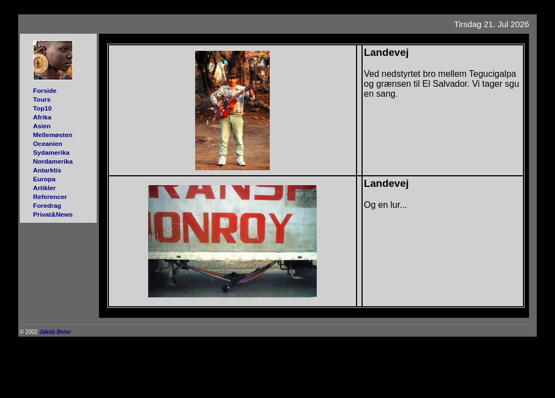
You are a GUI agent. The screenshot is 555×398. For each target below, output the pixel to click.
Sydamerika (51, 152)
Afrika (42, 117)
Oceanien (47, 143)
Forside (45, 90)
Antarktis (47, 170)
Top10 (42, 108)
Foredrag (47, 205)
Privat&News (53, 214)
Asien (42, 125)
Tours (42, 99)
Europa (44, 178)
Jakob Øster (55, 332)
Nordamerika (53, 161)
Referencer (50, 196)
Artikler (44, 187)
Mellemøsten (52, 134)
